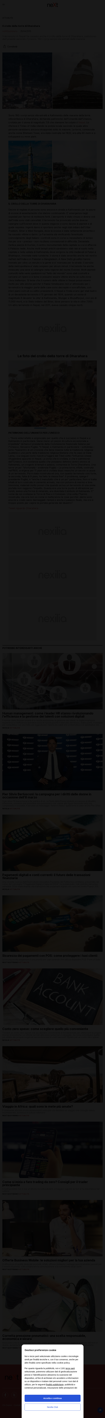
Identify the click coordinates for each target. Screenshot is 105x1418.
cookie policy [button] (63, 1362)
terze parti (70, 1368)
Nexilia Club (52, 1407)
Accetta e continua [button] (52, 1398)
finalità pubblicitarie (55, 1384)
